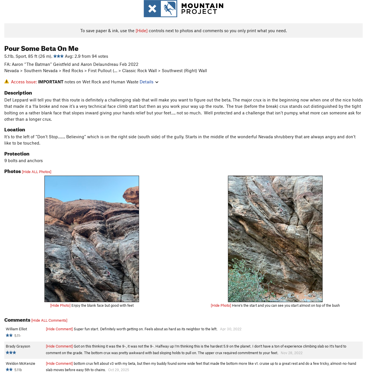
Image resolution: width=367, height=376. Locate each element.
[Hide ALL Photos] (36, 171)
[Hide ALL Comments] (49, 320)
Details (149, 81)
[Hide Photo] (60, 305)
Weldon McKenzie (20, 363)
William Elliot (16, 329)
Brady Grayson (18, 346)
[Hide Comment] (59, 329)
